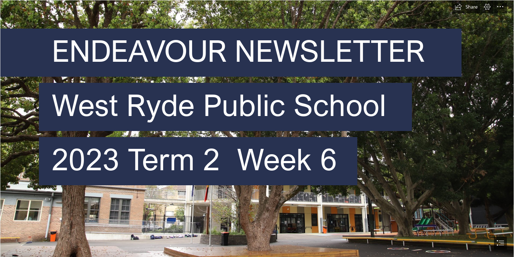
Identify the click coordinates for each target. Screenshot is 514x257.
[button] (466, 6)
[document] (257, 128)
